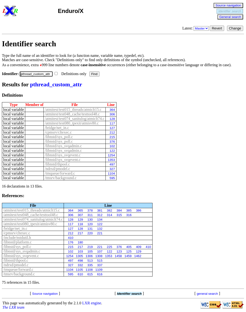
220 (90, 233)
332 (80, 265)
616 (99, 274)
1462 (137, 256)
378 (90, 210)
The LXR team (13, 307)
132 (99, 228)
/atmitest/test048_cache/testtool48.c (72, 114)
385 (128, 210)
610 (80, 274)
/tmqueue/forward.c (60, 173)
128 (112, 119)
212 (112, 132)
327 (112, 169)
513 (90, 260)
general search (207, 293)
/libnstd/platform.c (17, 242)
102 (112, 146)
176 (70, 242)
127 (112, 128)
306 (112, 114)
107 (99, 251)
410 (70, 238)
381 (99, 210)
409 (138, 247)
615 (90, 274)
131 (90, 228)
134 (99, 219)
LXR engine (91, 303)
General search (230, 17)
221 (99, 233)
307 (80, 215)
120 (90, 224)
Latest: (196, 28)
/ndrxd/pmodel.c (57, 169)
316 (128, 215)
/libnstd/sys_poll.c (59, 137)
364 (112, 110)
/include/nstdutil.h (17, 237)
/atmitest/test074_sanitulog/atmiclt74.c (74, 119)
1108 (89, 269)
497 (112, 164)
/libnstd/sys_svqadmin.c (63, 146)
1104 (111, 173)
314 (109, 215)
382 (109, 210)
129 (80, 219)
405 (128, 247)
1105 (79, 269)
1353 (111, 160)
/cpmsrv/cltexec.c (58, 132)
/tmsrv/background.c (60, 178)
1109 (99, 269)
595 (112, 178)
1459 (128, 256)
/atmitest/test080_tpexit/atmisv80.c (71, 123)
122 (112, 151)
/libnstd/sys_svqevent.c (62, 155)
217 (80, 233)
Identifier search (229, 11)
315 (119, 215)
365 (80, 210)
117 (112, 123)
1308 (99, 256)
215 (112, 137)
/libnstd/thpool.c (57, 164)
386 (138, 210)
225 (109, 247)
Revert (217, 28)
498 (80, 260)
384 (119, 210)
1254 (111, 155)
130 (90, 219)
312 (99, 215)
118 (80, 224)
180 (80, 242)
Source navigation (228, 5)
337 (99, 265)
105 (90, 251)
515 (99, 260)
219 (90, 247)
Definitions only (71, 74)
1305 (79, 256)
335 (90, 265)
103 (80, 251)
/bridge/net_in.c (57, 128)
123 (119, 251)
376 (112, 141)
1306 (89, 256)
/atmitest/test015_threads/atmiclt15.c (73, 109)
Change (235, 28)
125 (128, 251)
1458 (118, 256)
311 (90, 215)
